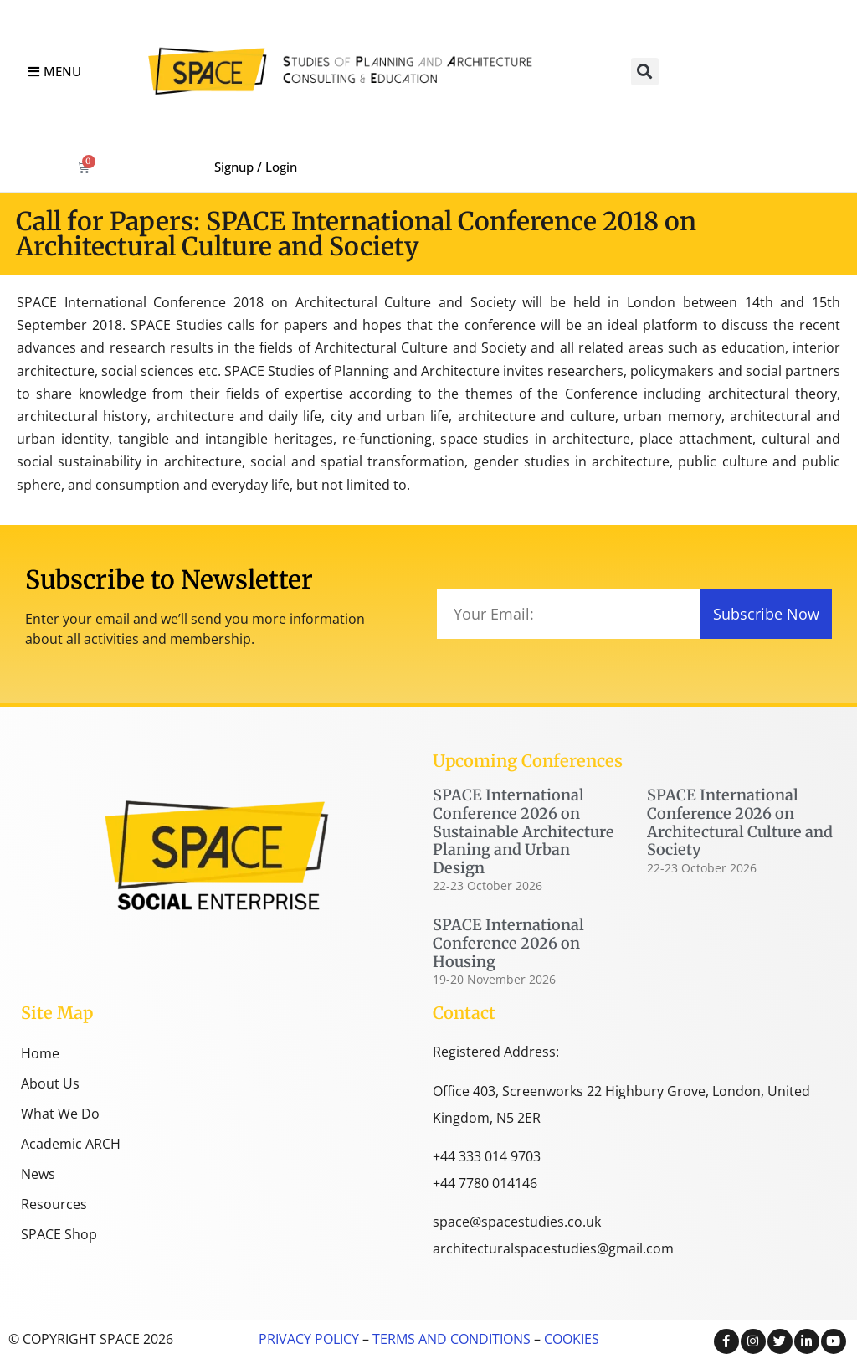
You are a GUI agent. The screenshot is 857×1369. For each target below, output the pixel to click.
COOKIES (571, 1339)
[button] (645, 71)
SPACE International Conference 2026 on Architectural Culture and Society (740, 822)
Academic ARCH (71, 1144)
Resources (54, 1204)
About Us (50, 1083)
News (38, 1174)
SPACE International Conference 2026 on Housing (508, 942)
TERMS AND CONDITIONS (450, 1339)
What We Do (60, 1113)
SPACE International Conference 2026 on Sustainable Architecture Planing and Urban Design (523, 831)
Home (40, 1053)
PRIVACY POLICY (309, 1339)
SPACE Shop (59, 1234)
